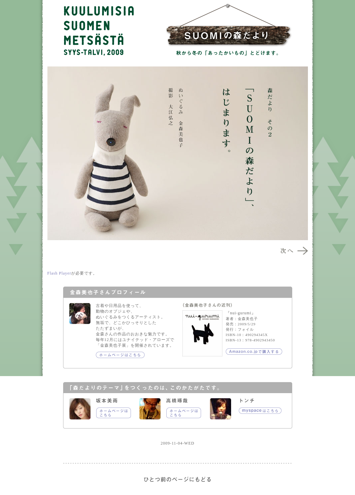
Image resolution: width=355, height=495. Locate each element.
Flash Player (59, 273)
